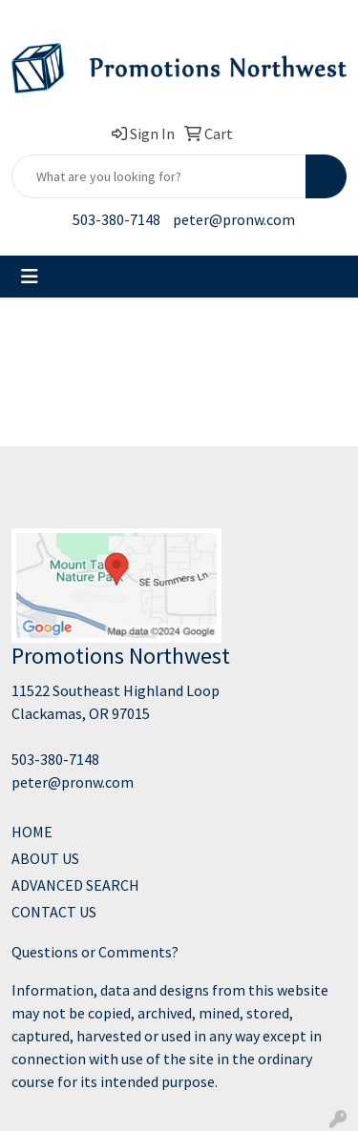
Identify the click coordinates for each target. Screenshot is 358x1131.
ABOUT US (45, 858)
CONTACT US (53, 911)
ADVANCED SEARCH (75, 885)
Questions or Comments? (95, 951)
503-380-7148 (116, 219)
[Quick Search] (158, 176)
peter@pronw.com (234, 219)
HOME (32, 831)
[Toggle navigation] (30, 276)
